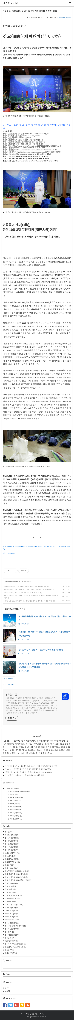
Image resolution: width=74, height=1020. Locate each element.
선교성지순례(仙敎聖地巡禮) (15, 947)
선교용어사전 (9, 932)
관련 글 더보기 (9, 678)
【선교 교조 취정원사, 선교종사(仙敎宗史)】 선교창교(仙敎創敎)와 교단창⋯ (31, 766)
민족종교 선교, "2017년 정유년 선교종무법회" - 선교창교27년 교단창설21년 (29, 589)
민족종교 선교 (10, 3)
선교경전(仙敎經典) (12, 859)
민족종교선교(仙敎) (12, 788)
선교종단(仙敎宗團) (62, 17)
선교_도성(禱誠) (10, 886)
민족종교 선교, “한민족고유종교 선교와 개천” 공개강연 (21, 592)
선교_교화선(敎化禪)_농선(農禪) (16, 877)
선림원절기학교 (10, 938)
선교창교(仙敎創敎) (12, 838)
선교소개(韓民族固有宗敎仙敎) (18, 791)
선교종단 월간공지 (11, 901)
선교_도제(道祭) (10, 889)
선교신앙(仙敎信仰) (12, 908)
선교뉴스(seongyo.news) (14, 904)
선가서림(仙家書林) (12, 935)
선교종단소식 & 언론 (12, 898)
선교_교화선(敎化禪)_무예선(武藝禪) (18, 880)
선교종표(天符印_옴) (15, 797)
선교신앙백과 (9, 950)
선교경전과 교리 (10, 856)
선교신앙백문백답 (11, 953)
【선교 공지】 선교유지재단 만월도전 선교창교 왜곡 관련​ (24, 775)
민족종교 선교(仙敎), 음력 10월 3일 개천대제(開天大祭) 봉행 (30, 11)
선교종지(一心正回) (14, 800)
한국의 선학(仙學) (11, 917)
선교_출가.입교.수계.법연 (13, 895)
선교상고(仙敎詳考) (12, 850)
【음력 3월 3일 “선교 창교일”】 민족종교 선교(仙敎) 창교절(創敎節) (28, 772)
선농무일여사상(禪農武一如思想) (17, 871)
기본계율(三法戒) (13, 803)
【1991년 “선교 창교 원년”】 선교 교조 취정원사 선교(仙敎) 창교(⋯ (29, 769)
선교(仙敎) (9, 832)
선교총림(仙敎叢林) (12, 844)
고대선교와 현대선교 (12, 853)
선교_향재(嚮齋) (10, 892)
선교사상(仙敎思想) (14, 816)
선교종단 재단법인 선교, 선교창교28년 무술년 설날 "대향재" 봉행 (25, 586)
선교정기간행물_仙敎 (12, 862)
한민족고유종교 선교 (12, 920)
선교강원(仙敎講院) (14, 813)
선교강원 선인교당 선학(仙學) (15, 926)
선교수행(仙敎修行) (14, 819)
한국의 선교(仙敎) (11, 911)
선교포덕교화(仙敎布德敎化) (15, 944)
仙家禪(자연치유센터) (13, 941)
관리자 (7, 988)
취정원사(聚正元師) (12, 835)
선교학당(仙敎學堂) (12, 929)
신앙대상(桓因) (13, 794)
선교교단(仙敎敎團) (12, 847)
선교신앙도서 (9, 865)
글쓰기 (7, 991)
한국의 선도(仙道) (11, 914)
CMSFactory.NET (41, 1017)
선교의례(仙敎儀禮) (12, 883)
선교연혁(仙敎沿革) (14, 806)
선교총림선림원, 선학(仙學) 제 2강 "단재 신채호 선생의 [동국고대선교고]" (28, 601)
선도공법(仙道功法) (12, 923)
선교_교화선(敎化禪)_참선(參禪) (16, 874)
